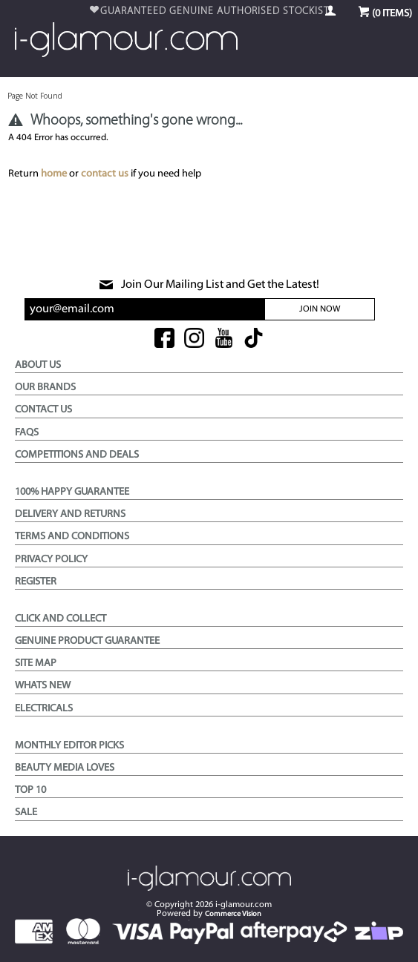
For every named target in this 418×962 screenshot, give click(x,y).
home (54, 173)
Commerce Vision (233, 914)
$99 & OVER (215, 11)
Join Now (319, 309)
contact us (104, 173)
